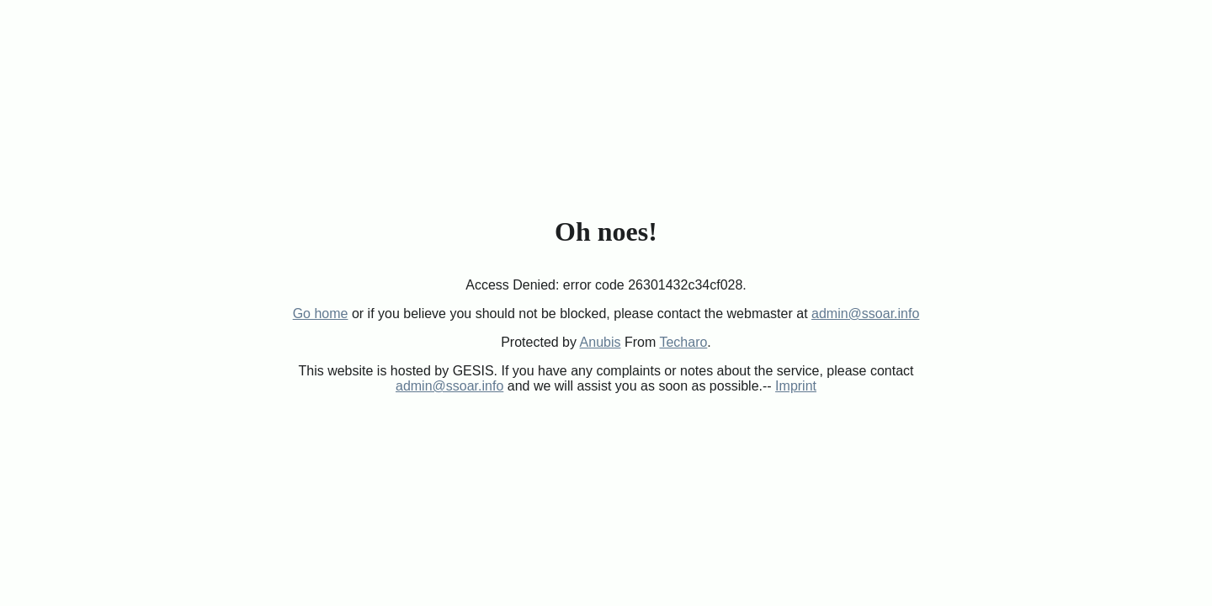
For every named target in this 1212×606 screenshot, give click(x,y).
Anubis (600, 342)
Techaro (683, 342)
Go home (320, 313)
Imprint (795, 386)
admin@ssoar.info (865, 313)
